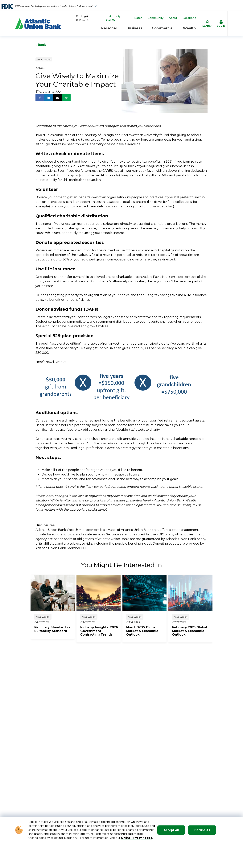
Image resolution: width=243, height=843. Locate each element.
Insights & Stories (113, 18)
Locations (189, 18)
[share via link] (66, 97)
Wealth (189, 28)
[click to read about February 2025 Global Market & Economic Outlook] (192, 630)
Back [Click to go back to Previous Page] (40, 45)
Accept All (171, 830)
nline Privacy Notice (137, 838)
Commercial (162, 28)
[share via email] (57, 97)
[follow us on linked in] (48, 97)
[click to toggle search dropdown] (207, 23)
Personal (109, 28)
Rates (138, 18)
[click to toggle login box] (221, 23)
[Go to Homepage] (38, 23)
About (173, 18)
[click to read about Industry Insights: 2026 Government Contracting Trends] (100, 630)
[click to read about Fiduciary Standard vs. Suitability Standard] (54, 629)
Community (155, 18)
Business (134, 28)
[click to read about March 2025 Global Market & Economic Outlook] (146, 630)
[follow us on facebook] (39, 97)
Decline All (202, 830)
